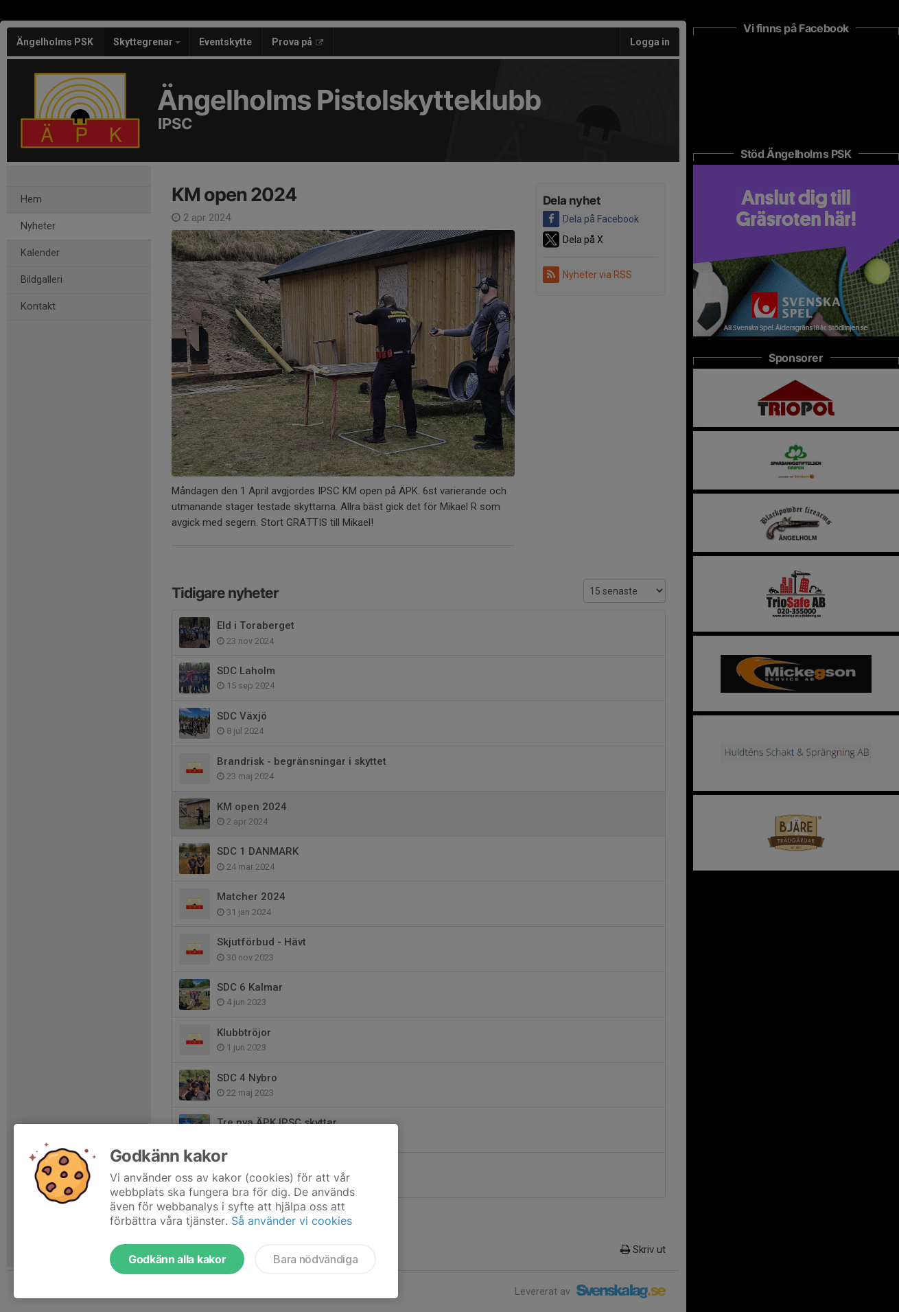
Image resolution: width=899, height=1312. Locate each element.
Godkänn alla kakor (177, 1259)
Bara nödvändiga (315, 1259)
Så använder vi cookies (291, 1221)
